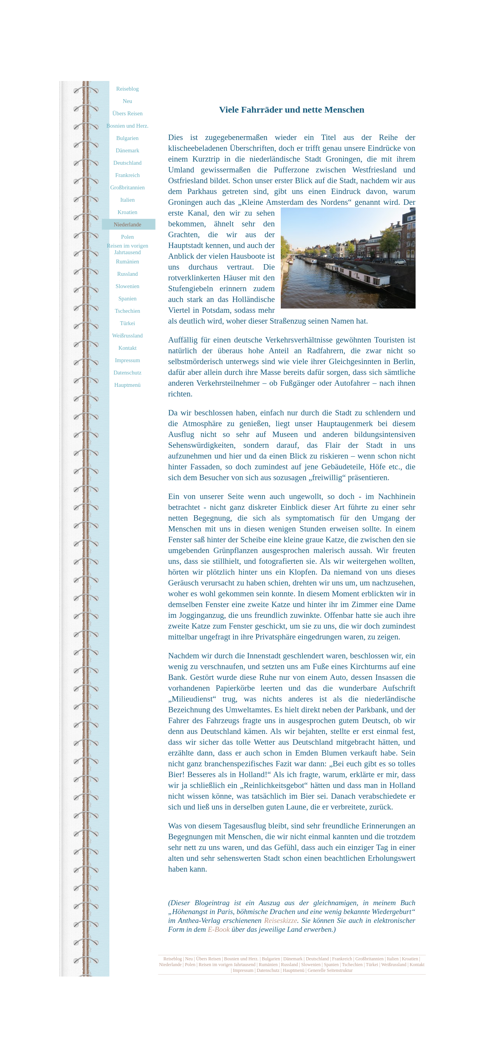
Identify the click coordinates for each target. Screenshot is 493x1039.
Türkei (372, 964)
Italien (393, 958)
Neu (189, 958)
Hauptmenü (293, 970)
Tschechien (352, 964)
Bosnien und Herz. (241, 958)
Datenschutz (268, 970)
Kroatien (410, 958)
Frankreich (342, 958)
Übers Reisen (208, 958)
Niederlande (170, 964)
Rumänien (268, 964)
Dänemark (293, 958)
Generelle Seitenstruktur (330, 970)
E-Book (219, 929)
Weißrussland (393, 964)
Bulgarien (271, 958)
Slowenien (311, 964)
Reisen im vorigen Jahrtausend (227, 964)
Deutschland (317, 958)
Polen (190, 964)
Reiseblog (172, 958)
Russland (289, 964)
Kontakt (416, 964)
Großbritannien (369, 958)
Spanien (331, 964)
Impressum (243, 970)
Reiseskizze (280, 920)
